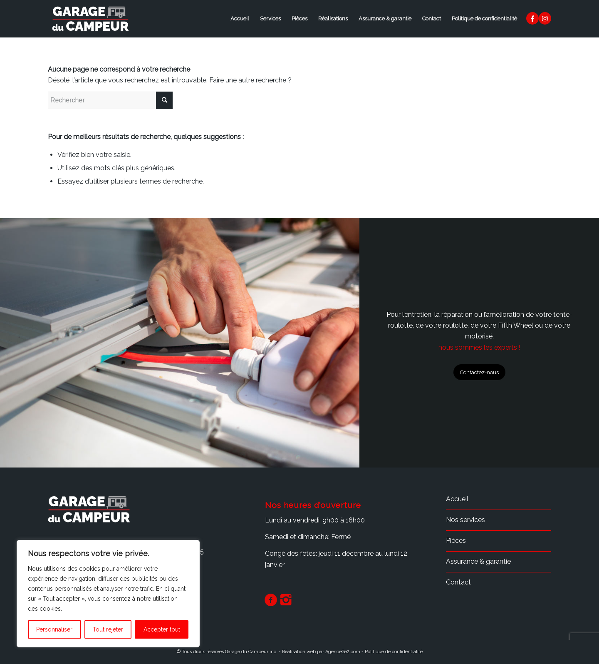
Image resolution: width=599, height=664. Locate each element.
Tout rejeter (108, 629)
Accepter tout (162, 629)
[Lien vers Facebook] (532, 18)
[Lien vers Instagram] (545, 18)
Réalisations (333, 18)
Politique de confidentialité (484, 18)
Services (270, 18)
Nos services (465, 520)
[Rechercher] (110, 100)
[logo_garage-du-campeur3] (91, 18)
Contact (431, 18)
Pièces (299, 18)
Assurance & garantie (385, 18)
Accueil (239, 18)
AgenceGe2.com (342, 651)
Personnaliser (54, 629)
